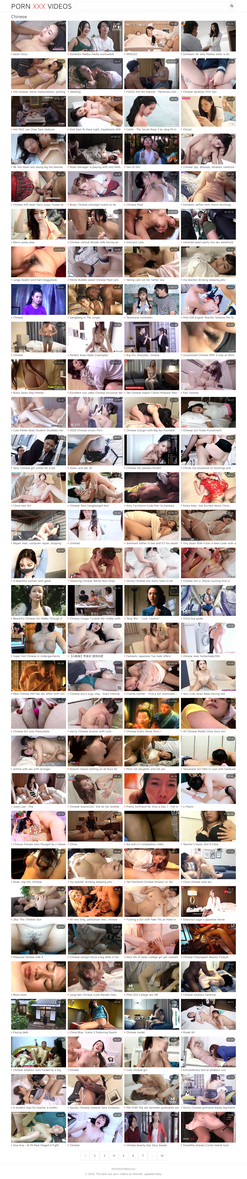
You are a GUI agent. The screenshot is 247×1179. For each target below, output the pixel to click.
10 (162, 1155)
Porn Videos (41, 6)
